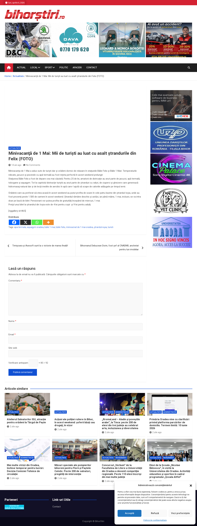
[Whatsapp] (37, 222)
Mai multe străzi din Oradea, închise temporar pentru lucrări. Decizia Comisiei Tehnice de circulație (25, 470)
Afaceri (77, 67)
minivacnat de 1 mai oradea (79, 227)
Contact (91, 67)
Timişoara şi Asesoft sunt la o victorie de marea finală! (40, 245)
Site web (12, 348)
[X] (25, 222)
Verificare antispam (18, 362)
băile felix (60, 227)
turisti (110, 227)
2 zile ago (13, 426)
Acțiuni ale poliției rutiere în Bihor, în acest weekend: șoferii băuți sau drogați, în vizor (74, 422)
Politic (63, 67)
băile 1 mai (49, 227)
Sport (48, 67)
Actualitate (14, 148)
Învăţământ (121, 458)
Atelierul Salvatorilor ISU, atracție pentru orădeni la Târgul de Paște (26, 421)
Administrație (122, 412)
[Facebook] (14, 222)
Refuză (155, 513)
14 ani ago (14, 165)
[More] (48, 222)
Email (12, 334)
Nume (12, 321)
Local (34, 67)
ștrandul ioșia (100, 227)
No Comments (33, 165)
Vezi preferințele (180, 513)
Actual (21, 67)
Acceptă (129, 513)
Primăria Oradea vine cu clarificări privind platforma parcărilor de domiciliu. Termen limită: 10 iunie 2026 (169, 424)
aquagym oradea (35, 227)
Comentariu (15, 280)
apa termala (20, 227)
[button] (190, 485)
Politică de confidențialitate (155, 520)
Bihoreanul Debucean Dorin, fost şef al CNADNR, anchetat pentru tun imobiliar (109, 247)
